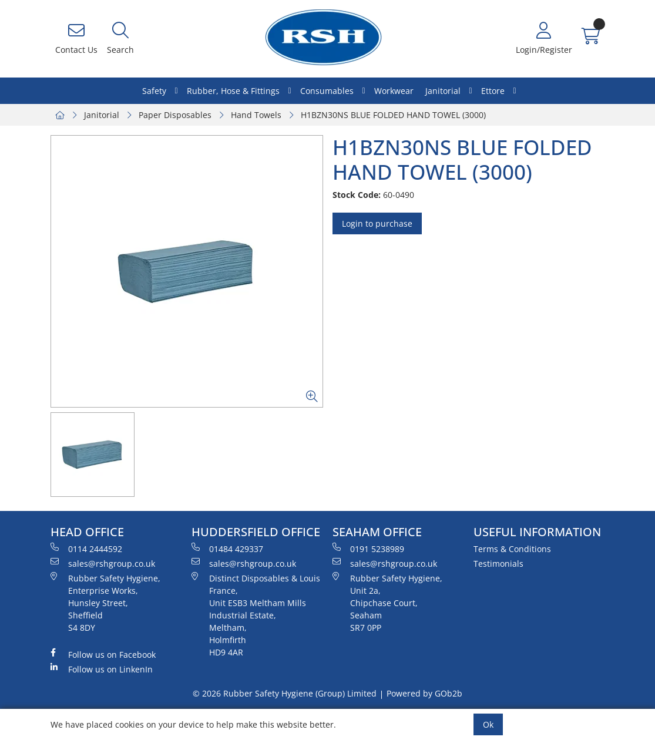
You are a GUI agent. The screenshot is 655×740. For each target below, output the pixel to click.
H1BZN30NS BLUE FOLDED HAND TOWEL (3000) (393, 114)
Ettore (493, 90)
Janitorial (443, 90)
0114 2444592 (86, 548)
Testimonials (498, 563)
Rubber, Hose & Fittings (233, 90)
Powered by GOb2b (424, 693)
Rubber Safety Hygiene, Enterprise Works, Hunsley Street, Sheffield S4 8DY (105, 602)
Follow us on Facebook (103, 654)
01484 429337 (227, 548)
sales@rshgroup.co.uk (103, 563)
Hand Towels (256, 114)
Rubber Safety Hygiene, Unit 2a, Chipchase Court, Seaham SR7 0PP (387, 602)
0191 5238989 (368, 548)
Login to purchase (377, 223)
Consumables (327, 90)
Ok (488, 724)
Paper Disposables (175, 114)
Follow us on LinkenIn (102, 669)
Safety (154, 90)
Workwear (394, 90)
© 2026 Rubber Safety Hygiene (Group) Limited (285, 693)
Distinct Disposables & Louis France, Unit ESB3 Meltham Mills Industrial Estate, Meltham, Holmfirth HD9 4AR (256, 615)
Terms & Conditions (512, 548)
